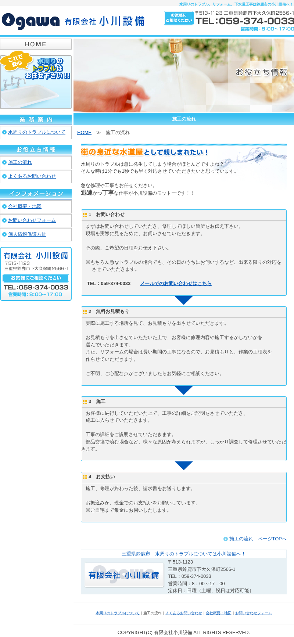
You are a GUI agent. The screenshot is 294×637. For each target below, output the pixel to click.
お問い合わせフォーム (253, 613)
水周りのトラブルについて (118, 613)
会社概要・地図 (219, 613)
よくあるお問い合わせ (183, 613)
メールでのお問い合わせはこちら (176, 283)
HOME (84, 132)
